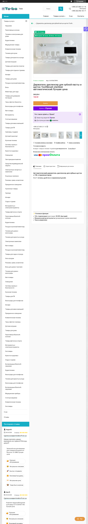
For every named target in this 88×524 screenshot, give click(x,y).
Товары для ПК (10, 127)
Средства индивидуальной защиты (14, 164)
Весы (7, 87)
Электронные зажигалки (13, 241)
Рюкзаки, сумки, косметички (14, 180)
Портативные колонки (12, 30)
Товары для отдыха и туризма (15, 70)
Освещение (9, 155)
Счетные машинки (11, 119)
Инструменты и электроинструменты (12, 207)
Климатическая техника (13, 49)
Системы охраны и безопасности (11, 145)
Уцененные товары (11, 189)
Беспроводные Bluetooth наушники (13, 365)
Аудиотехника (9, 40)
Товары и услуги (58, 16)
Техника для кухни (11, 53)
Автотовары (9, 110)
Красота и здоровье (11, 151)
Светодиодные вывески (13, 159)
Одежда (8, 193)
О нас (71, 16)
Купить (45, 103)
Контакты (81, 16)
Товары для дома (11, 79)
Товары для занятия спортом (14, 66)
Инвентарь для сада (11, 91)
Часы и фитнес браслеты (13, 102)
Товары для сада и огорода (14, 254)
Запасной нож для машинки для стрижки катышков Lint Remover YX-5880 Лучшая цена (16, 451)
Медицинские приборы (12, 393)
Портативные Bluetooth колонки (12, 217)
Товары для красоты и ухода (14, 57)
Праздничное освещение (13, 184)
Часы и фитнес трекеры (13, 322)
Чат (80, 519)
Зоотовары (8, 351)
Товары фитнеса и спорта (13, 212)
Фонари (7, 74)
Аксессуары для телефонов (14, 106)
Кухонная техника (11, 140)
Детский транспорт (11, 136)
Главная (46, 16)
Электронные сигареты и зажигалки (13, 171)
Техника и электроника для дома (14, 35)
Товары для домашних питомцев (12, 97)
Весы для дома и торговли (13, 267)
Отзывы (6, 417)
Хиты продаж (9, 258)
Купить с (45, 108)
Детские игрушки (10, 62)
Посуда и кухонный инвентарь (15, 83)
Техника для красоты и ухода (14, 237)
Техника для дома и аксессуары (11, 232)
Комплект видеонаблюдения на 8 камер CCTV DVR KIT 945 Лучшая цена (15, 504)
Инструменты (9, 115)
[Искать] (60, 9)
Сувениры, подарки (11, 132)
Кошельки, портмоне (12, 176)
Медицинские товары (12, 45)
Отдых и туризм (10, 201)
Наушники (8, 26)
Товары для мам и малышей (14, 123)
